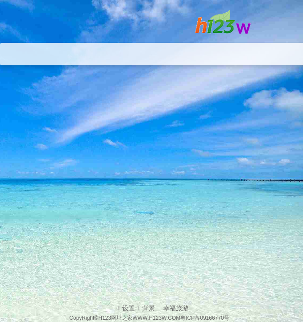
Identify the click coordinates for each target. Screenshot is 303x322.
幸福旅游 (175, 308)
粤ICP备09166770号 (204, 318)
